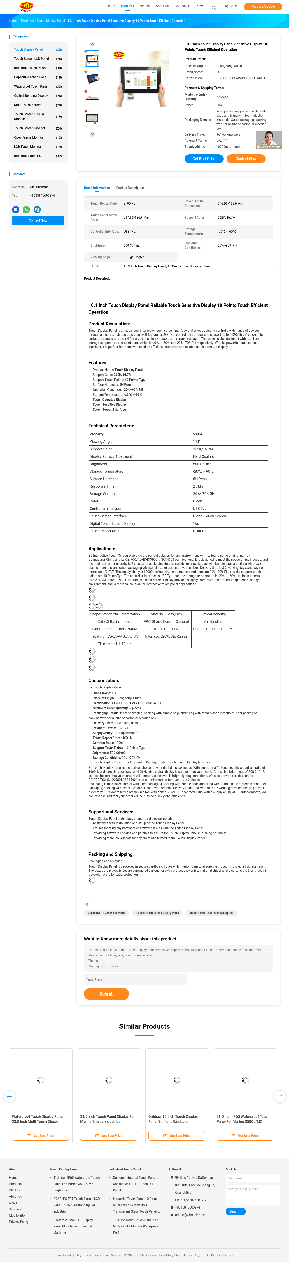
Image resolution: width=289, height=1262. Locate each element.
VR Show (15, 1190)
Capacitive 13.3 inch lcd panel (106, 913)
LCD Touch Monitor (38, 147)
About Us (15, 1196)
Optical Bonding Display (38, 96)
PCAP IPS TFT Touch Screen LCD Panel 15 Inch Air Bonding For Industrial (76, 1205)
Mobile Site (17, 1215)
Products (15, 1184)
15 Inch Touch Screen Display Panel (157, 913)
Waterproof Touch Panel (38, 86)
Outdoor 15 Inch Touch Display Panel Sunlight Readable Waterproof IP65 (173, 1121)
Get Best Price (204, 159)
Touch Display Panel (38, 49)
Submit (106, 994)
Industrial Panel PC (38, 156)
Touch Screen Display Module (38, 116)
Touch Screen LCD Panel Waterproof (211, 913)
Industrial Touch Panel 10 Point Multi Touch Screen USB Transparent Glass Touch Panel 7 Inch (136, 1206)
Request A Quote (263, 6)
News (13, 1203)
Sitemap (15, 1209)
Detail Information (97, 188)
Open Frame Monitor (38, 137)
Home (13, 1177)
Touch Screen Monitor (38, 128)
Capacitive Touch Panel (38, 77)
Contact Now (38, 220)
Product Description (130, 188)
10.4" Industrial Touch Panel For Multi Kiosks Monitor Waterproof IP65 (136, 1226)
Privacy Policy (18, 1222)
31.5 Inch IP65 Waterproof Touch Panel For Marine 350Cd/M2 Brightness (243, 1121)
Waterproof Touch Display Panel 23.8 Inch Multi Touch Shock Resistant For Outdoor (37, 1121)
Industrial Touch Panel (38, 68)
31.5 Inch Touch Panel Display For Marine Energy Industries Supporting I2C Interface (107, 1121)
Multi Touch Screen (38, 105)
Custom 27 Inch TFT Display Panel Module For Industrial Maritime (73, 1226)
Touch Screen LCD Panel (38, 59)
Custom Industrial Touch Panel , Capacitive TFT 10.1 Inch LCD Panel (135, 1184)
